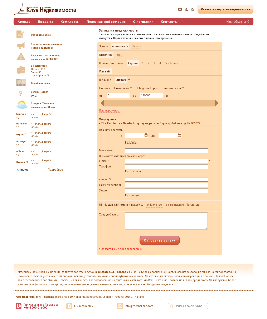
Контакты (169, 21)
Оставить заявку (41, 34)
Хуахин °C (22, 161)
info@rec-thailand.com (139, 309)
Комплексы (70, 21)
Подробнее (55, 169)
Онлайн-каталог (40, 83)
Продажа (45, 21)
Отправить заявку (159, 243)
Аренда (24, 21)
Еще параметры (109, 110)
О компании (143, 21)
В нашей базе (39, 65)
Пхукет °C (22, 134)
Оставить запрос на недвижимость (225, 9)
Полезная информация (106, 21)
